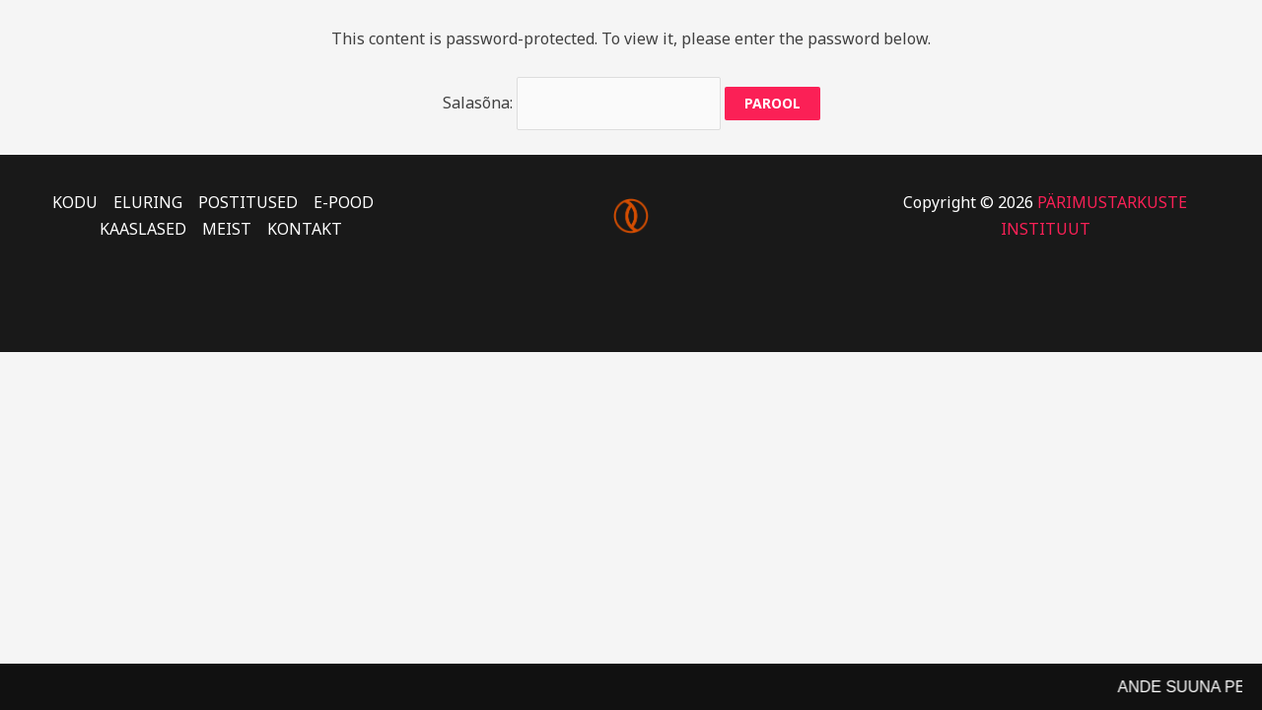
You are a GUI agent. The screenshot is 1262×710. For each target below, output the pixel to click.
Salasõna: (582, 102)
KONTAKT (304, 229)
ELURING (147, 202)
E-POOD (344, 202)
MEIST (226, 229)
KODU (75, 202)
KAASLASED (143, 229)
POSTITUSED (248, 202)
